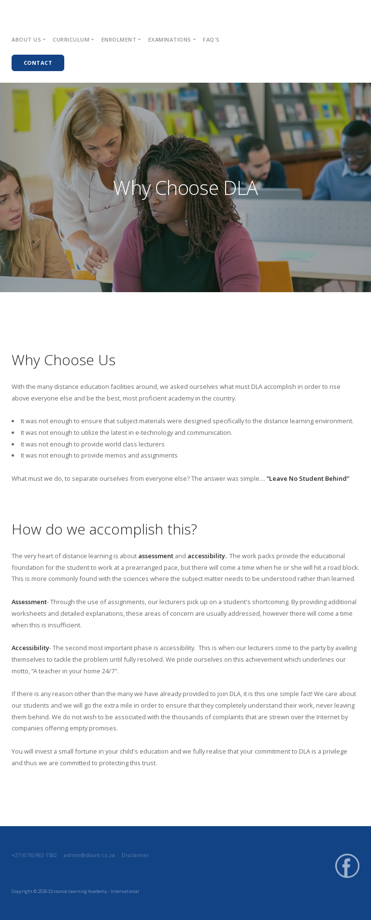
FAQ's (211, 39)
